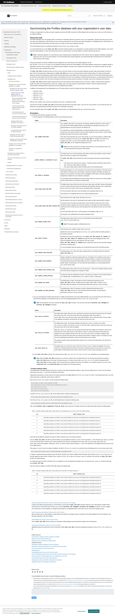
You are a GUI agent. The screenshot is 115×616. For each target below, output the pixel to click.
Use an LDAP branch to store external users (43, 550)
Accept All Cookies (94, 612)
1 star (33, 574)
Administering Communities (12, 184)
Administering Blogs (10, 178)
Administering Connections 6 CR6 (29, 5)
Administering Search (10, 209)
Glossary (70, 5)
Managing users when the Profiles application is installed (73, 21)
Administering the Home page (12, 193)
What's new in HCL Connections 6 (12, 34)
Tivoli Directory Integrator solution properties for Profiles (46, 538)
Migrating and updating (10, 46)
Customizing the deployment (13, 168)
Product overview (8, 37)
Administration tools (11, 58)
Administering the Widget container (15, 67)
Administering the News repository (13, 202)
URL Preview (9, 171)
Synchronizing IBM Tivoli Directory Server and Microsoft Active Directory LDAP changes (54, 504)
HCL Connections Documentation (10, 5)
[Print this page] (113, 23)
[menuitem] (28, 6)
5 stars (42, 574)
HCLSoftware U (38, 2)
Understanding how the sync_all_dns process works (45, 521)
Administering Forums (10, 190)
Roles (9, 73)
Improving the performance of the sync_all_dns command (46, 526)
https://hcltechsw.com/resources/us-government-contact (76, 582)
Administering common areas (35, 21)
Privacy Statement (36, 614)
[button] (2, 32)
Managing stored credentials (15, 76)
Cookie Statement (24, 614)
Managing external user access (14, 165)
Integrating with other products (59, 5)
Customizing (7, 219)
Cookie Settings (82, 612)
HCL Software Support (75, 587)
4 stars (40, 574)
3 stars (37, 574)
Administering (24, 21)
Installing (6, 43)
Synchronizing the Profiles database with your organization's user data (45, 23)
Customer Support (108, 2)
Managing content (10, 64)
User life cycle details (14, 81)
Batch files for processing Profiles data (41, 540)
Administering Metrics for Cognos (13, 199)
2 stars (35, 574)
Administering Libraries (11, 196)
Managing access (47, 21)
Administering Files (10, 187)
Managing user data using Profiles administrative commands (47, 561)
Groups (9, 162)
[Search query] (79, 15)
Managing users (55, 21)
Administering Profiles (10, 205)
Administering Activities (11, 174)
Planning (6, 40)
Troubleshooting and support (11, 232)
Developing (7, 228)
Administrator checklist (12, 54)
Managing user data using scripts (15, 23)
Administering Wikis (10, 212)
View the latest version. (65, 10)
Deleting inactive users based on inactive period (44, 542)
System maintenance (11, 61)
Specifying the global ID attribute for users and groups (45, 546)
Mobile (6, 225)
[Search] (89, 15)
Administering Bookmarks (11, 181)
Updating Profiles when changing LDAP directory (44, 563)
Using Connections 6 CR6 (44, 5)
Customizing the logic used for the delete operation (44, 559)
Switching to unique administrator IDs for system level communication (49, 548)
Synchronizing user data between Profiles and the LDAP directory (18, 107)
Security (6, 222)
